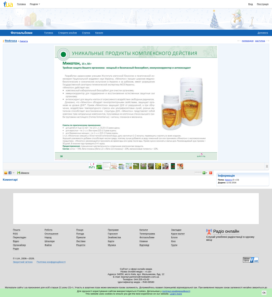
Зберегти (23, 172)
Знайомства (114, 237)
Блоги (174, 237)
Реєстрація (263, 4)
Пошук (79, 230)
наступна (260, 40)
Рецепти (80, 245)
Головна (21, 4)
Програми (113, 230)
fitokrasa (11, 40)
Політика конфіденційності (51, 262)
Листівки (80, 241)
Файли (48, 245)
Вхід (250, 4)
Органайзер (19, 245)
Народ (48, 237)
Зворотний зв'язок (23, 262)
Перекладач (19, 237)
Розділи (34, 4)
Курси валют (178, 233)
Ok (264, 292)
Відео (16, 241)
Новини (143, 241)
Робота (48, 230)
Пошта (16, 230)
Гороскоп (113, 233)
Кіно (173, 241)
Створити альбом (67, 32)
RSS (15, 233)
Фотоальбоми (146, 237)
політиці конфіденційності (176, 291)
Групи (174, 245)
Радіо (16, 248)
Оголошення (51, 233)
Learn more (176, 293)
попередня (247, 40)
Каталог (143, 230)
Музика (112, 245)
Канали (99, 32)
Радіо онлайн (226, 231)
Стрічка (86, 32)
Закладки (176, 230)
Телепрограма (147, 233)
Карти (111, 241)
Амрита (24, 41)
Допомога (263, 32)
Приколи (80, 237)
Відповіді (144, 245)
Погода (80, 233)
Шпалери (50, 241)
